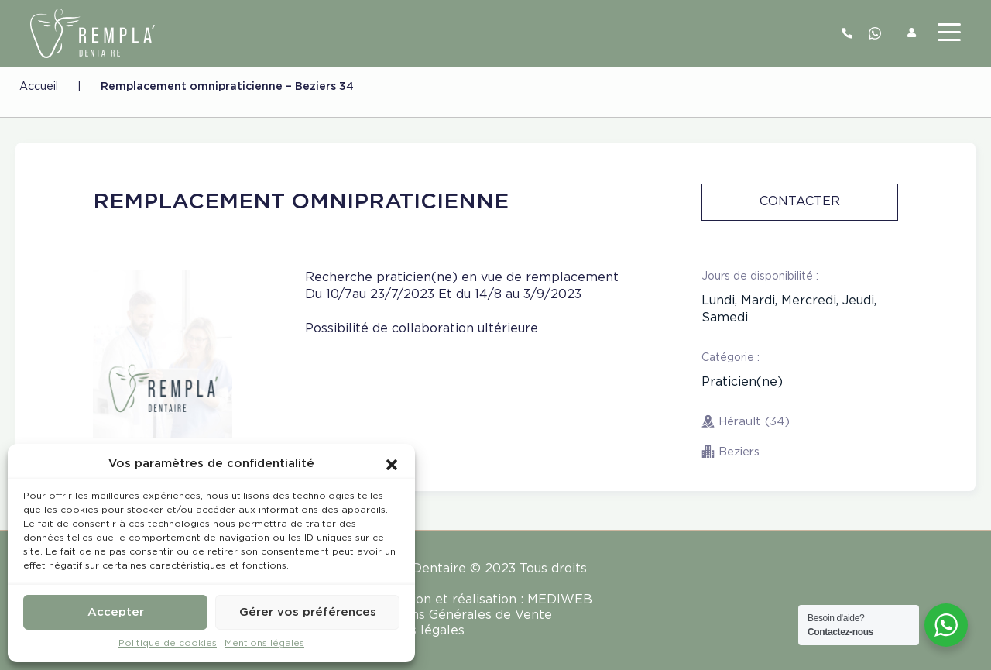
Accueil (38, 86)
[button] (391, 464)
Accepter (115, 612)
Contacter (800, 202)
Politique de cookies (167, 643)
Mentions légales (264, 643)
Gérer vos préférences (307, 612)
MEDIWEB (559, 600)
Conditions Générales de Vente (456, 615)
